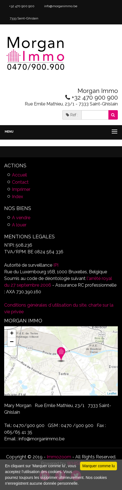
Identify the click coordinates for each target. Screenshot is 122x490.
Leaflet (111, 393)
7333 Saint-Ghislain (23, 18)
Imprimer (21, 189)
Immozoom (59, 456)
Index (17, 196)
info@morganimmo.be (60, 6)
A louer (19, 225)
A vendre (21, 217)
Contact (20, 182)
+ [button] (12, 334)
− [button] (12, 342)
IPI (55, 265)
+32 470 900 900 (21, 6)
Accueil (19, 175)
